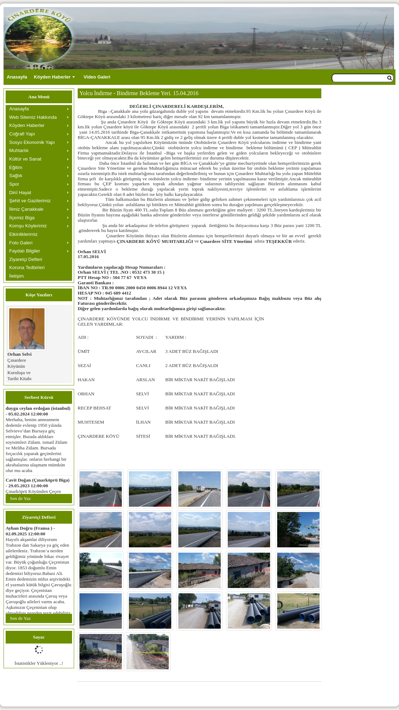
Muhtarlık (19, 150)
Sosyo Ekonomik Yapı (32, 142)
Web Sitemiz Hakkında (33, 117)
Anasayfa (17, 77)
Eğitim (15, 167)
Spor (14, 184)
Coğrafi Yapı (22, 133)
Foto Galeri (20, 242)
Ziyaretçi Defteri (25, 259)
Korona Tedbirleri (27, 267)
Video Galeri (97, 77)
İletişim (16, 276)
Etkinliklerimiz (23, 234)
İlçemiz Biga (22, 217)
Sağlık (15, 175)
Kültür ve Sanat (25, 159)
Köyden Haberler (52, 77)
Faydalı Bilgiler (24, 251)
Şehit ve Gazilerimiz (30, 200)
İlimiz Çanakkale (26, 209)
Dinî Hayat (20, 192)
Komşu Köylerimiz (28, 225)
